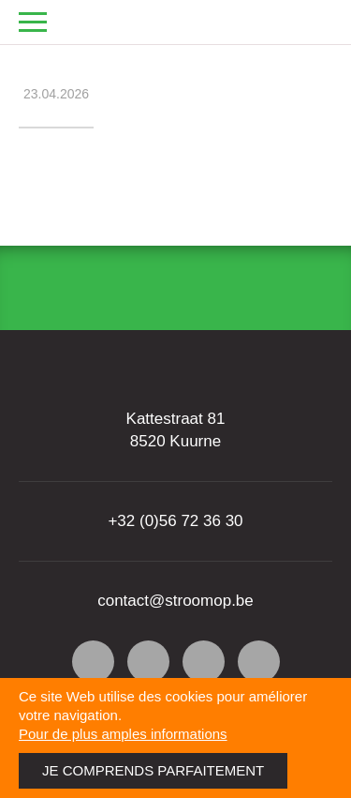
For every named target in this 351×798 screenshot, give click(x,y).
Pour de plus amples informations (123, 734)
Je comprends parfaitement (153, 770)
